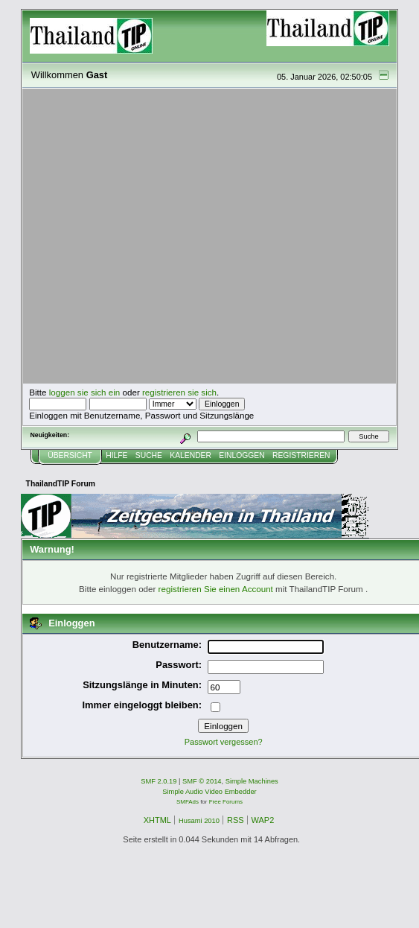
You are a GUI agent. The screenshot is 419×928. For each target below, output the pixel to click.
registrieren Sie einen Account (216, 589)
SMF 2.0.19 (158, 781)
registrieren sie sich (179, 392)
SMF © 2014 (202, 781)
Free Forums (226, 801)
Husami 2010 (199, 820)
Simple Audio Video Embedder (209, 791)
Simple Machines (252, 781)
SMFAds (187, 801)
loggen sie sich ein (85, 392)
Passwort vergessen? (224, 741)
